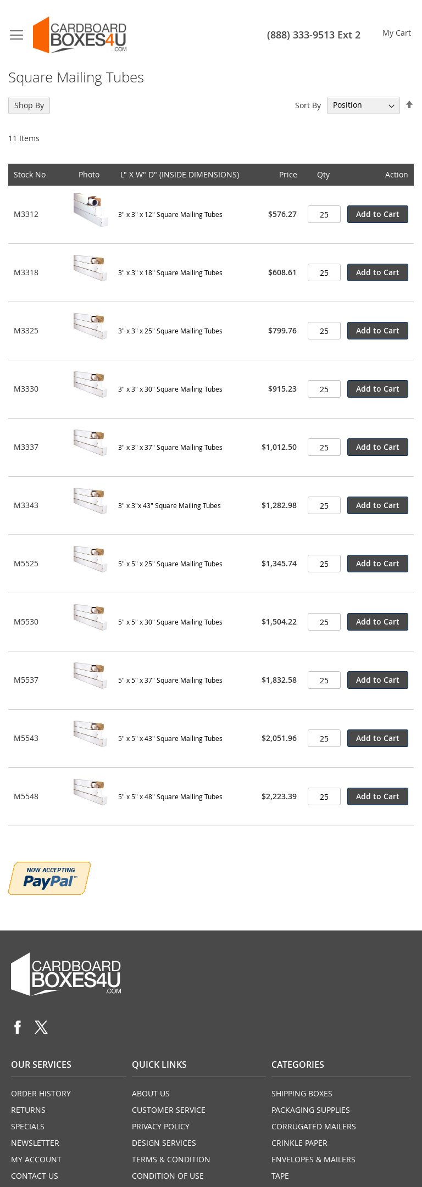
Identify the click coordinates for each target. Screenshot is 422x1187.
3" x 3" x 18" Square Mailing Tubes (170, 272)
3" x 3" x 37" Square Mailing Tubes (170, 447)
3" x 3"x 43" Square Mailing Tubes (169, 505)
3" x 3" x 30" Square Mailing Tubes (170, 388)
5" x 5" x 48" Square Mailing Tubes (170, 796)
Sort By (308, 104)
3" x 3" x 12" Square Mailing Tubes (170, 214)
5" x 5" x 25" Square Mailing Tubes (170, 563)
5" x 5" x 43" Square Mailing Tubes (170, 738)
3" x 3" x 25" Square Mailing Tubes (170, 330)
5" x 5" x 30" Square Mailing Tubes (170, 621)
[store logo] (79, 34)
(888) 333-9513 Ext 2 (313, 34)
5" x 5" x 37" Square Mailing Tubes (170, 680)
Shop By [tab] (29, 105)
